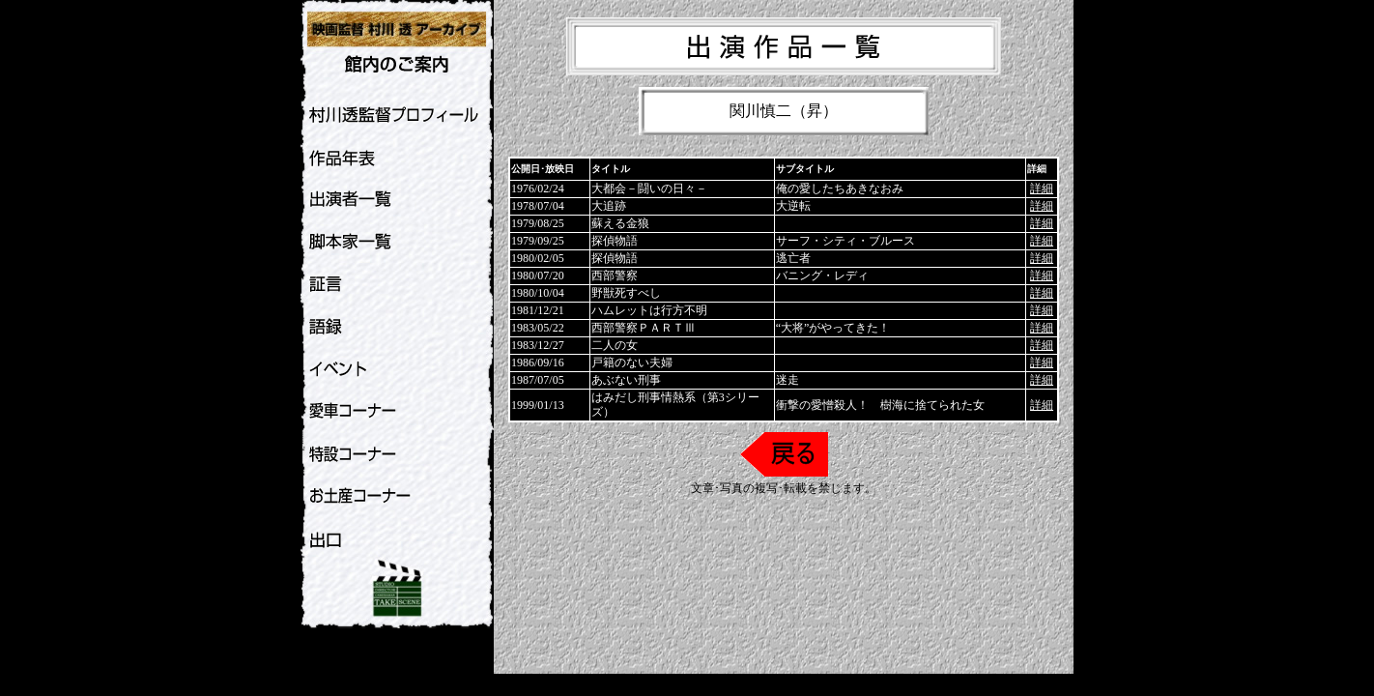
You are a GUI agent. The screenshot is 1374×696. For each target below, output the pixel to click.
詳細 (1041, 188)
